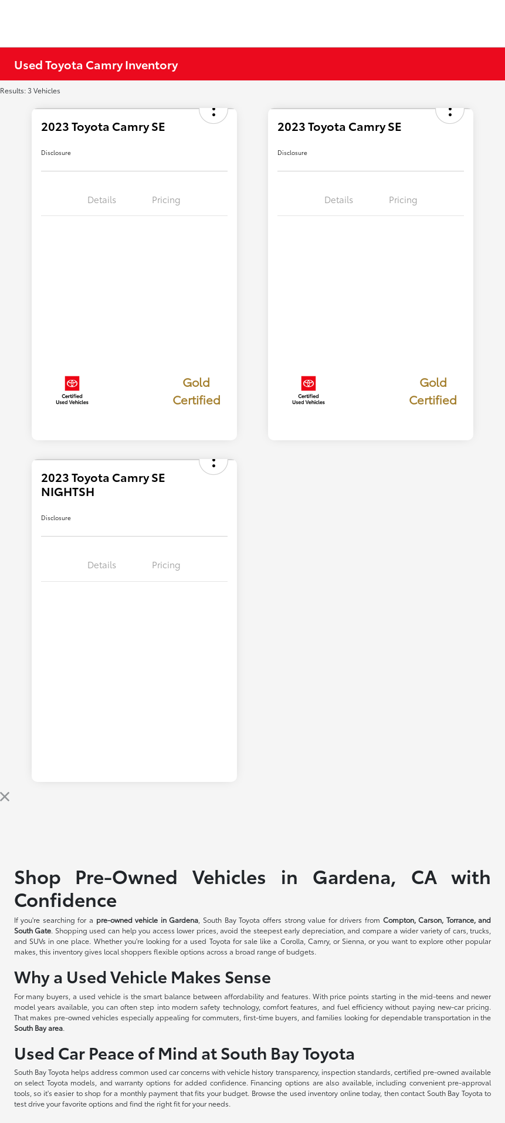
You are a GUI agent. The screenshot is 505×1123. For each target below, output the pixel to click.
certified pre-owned (427, 1072)
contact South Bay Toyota (442, 1093)
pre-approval (469, 1082)
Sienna (353, 941)
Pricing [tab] (166, 199)
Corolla (292, 941)
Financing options (280, 1082)
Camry (318, 941)
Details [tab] (101, 199)
